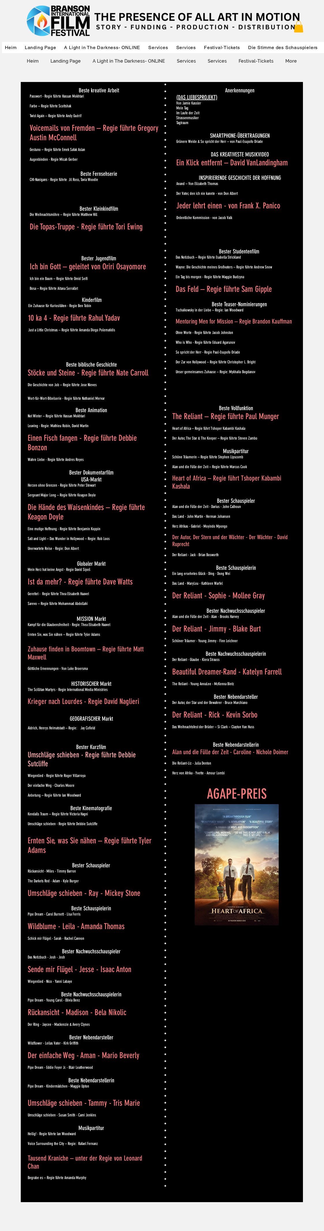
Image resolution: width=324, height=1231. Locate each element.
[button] (299, 27)
